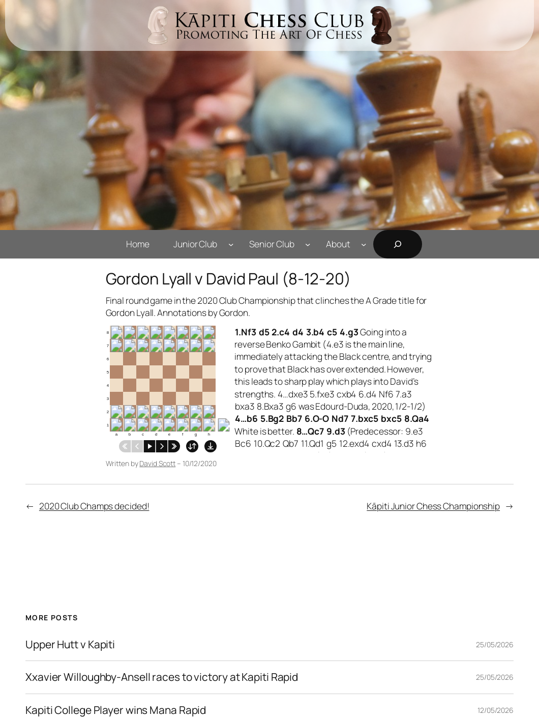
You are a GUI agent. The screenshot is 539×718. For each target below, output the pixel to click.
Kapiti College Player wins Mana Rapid (115, 710)
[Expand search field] (397, 244)
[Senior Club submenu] (307, 243)
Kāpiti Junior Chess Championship (433, 506)
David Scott (157, 463)
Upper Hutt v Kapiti (70, 645)
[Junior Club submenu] (230, 243)
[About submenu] (363, 243)
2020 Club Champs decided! (94, 506)
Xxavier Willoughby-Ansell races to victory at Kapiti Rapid (161, 677)
